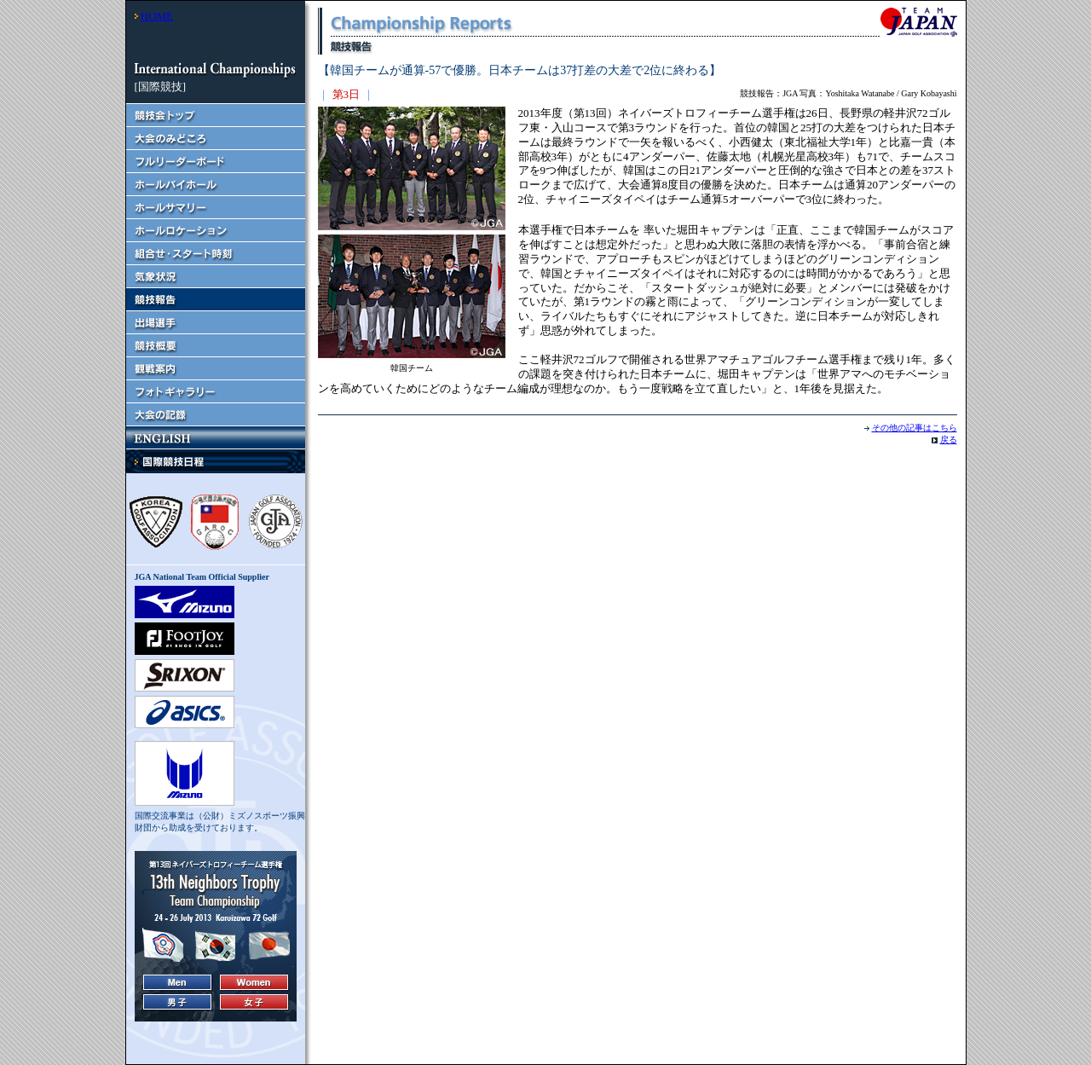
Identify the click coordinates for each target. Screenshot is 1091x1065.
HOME (157, 15)
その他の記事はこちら (914, 427)
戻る (948, 439)
